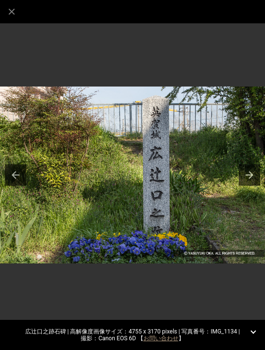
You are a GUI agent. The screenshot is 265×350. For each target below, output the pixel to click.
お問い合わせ (160, 338)
